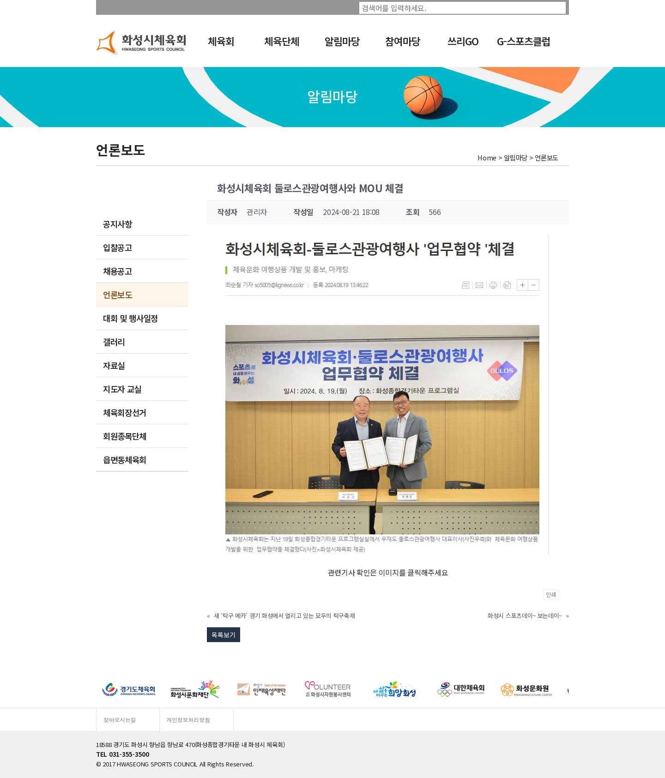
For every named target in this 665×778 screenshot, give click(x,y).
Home (487, 157)
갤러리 (114, 342)
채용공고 (117, 271)
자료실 (114, 365)
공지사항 (117, 224)
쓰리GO (462, 41)
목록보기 (224, 634)
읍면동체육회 (124, 459)
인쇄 (551, 594)
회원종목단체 (124, 436)
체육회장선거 (124, 412)
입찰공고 (117, 247)
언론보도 (117, 294)
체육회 (221, 41)
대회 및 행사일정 (130, 318)
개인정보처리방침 (188, 719)
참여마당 (402, 41)
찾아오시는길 (119, 719)
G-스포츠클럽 (523, 41)
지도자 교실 (122, 389)
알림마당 (342, 41)
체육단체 (281, 41)
